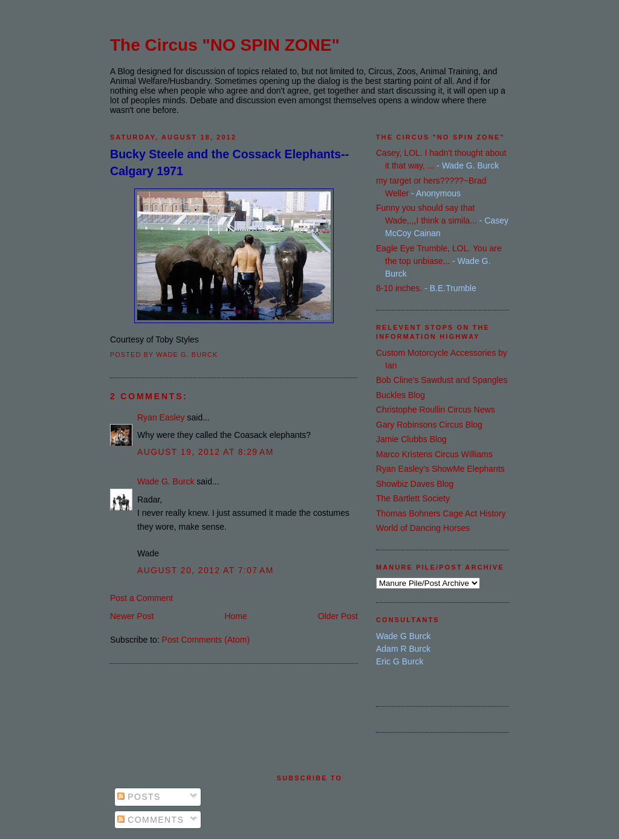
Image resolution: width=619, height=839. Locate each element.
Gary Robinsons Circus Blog (429, 424)
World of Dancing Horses (423, 528)
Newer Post (132, 616)
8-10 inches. (399, 288)
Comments (150, 820)
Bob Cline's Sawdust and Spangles (441, 380)
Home (235, 616)
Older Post (338, 616)
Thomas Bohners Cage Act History (441, 513)
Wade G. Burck (165, 481)
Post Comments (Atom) (206, 640)
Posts (139, 797)
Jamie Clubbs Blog (411, 439)
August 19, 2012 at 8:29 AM (205, 452)
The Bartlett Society (413, 498)
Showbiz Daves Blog (414, 484)
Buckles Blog (400, 395)
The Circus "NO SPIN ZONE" (225, 45)
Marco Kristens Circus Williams (434, 454)
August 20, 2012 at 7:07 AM (205, 570)
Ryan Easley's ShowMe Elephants (440, 469)
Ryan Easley (161, 417)
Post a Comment (141, 598)
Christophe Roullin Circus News (435, 409)
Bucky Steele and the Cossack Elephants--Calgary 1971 (229, 162)
